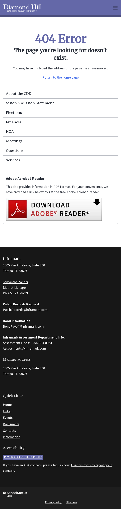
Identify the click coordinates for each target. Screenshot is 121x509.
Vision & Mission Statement (30, 103)
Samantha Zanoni (15, 282)
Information (11, 437)
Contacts (9, 430)
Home (7, 404)
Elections (14, 112)
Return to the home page (60, 77)
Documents (11, 424)
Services (13, 160)
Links (6, 411)
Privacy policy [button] (53, 502)
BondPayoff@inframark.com (23, 326)
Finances (13, 122)
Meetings (14, 141)
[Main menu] (115, 7)
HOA (10, 131)
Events (8, 417)
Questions (15, 150)
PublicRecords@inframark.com (25, 309)
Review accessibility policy (23, 457)
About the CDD (18, 93)
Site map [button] (71, 502)
